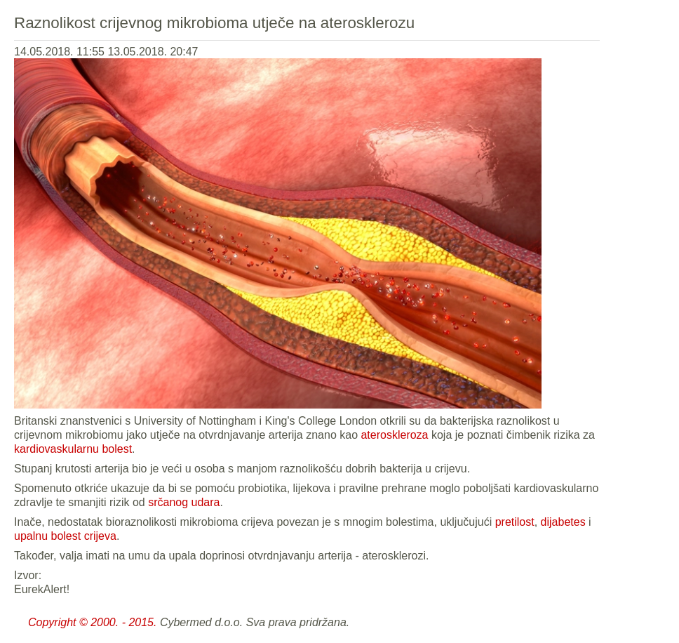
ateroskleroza (394, 435)
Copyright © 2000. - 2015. (92, 622)
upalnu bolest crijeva (65, 536)
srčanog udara (184, 502)
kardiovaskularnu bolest (73, 449)
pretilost (515, 522)
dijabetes (563, 522)
